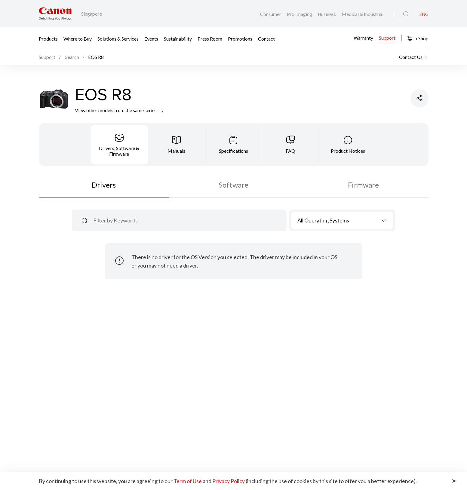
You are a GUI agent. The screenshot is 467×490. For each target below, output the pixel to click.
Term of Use (188, 481)
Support (387, 38)
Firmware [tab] (363, 184)
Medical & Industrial (362, 14)
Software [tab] (233, 184)
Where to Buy (77, 38)
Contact (266, 38)
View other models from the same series (120, 110)
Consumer (271, 14)
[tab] (119, 144)
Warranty (363, 38)
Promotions (240, 38)
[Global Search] (406, 14)
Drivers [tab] (104, 184)
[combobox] (342, 220)
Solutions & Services (118, 38)
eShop (418, 38)
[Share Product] (419, 98)
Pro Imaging (300, 14)
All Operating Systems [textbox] (323, 220)
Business (327, 14)
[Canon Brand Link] (55, 13)
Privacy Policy (228, 481)
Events (151, 38)
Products (48, 38)
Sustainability (178, 38)
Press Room (210, 38)
